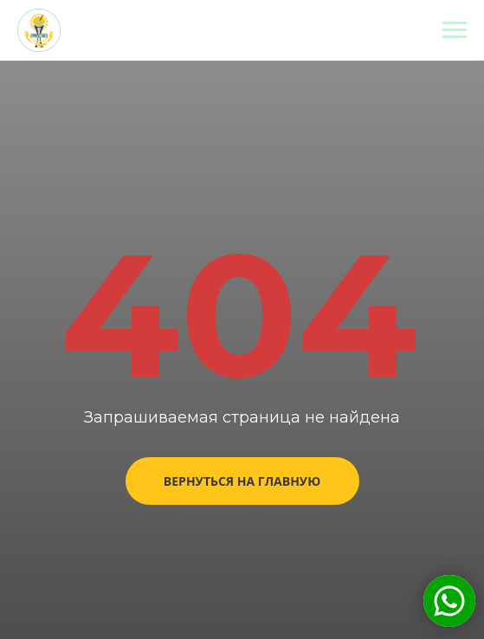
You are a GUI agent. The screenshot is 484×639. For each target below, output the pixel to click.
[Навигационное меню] (454, 30)
